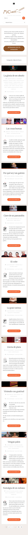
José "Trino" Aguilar (14, 85)
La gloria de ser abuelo (14, 75)
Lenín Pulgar (15, 351)
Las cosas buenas (14, 128)
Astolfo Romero (10, 350)
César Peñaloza (10, 178)
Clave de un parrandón (14, 215)
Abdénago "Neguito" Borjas (12, 131)
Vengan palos (14, 442)
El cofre (14, 262)
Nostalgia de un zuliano (14, 488)
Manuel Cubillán (10, 176)
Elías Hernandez (10, 264)
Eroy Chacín (17, 394)
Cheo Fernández (11, 310)
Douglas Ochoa (20, 80)
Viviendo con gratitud (14, 391)
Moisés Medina (15, 448)
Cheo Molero (19, 310)
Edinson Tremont (8, 82)
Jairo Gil (11, 446)
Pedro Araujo (17, 220)
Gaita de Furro (18, 91)
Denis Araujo (10, 394)
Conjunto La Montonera (14, 312)
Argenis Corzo (12, 80)
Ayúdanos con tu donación (14, 48)
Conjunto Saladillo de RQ (12, 491)
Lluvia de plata (14, 347)
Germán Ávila (18, 264)
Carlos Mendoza (10, 91)
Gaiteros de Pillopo (15, 133)
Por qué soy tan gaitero (14, 173)
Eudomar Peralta (13, 83)
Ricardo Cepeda (19, 176)
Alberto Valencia (11, 78)
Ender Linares (17, 82)
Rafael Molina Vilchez (13, 87)
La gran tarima (14, 308)
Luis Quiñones (18, 497)
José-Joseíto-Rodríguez (13, 218)
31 (18, 527)
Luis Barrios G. (12, 492)
